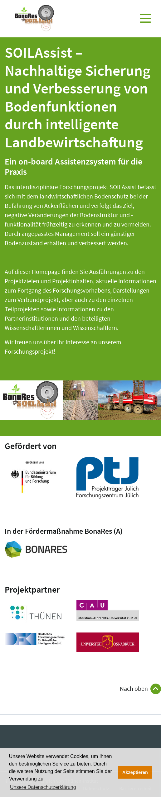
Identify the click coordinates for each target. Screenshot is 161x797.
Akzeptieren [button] (135, 772)
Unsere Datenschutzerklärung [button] (43, 787)
